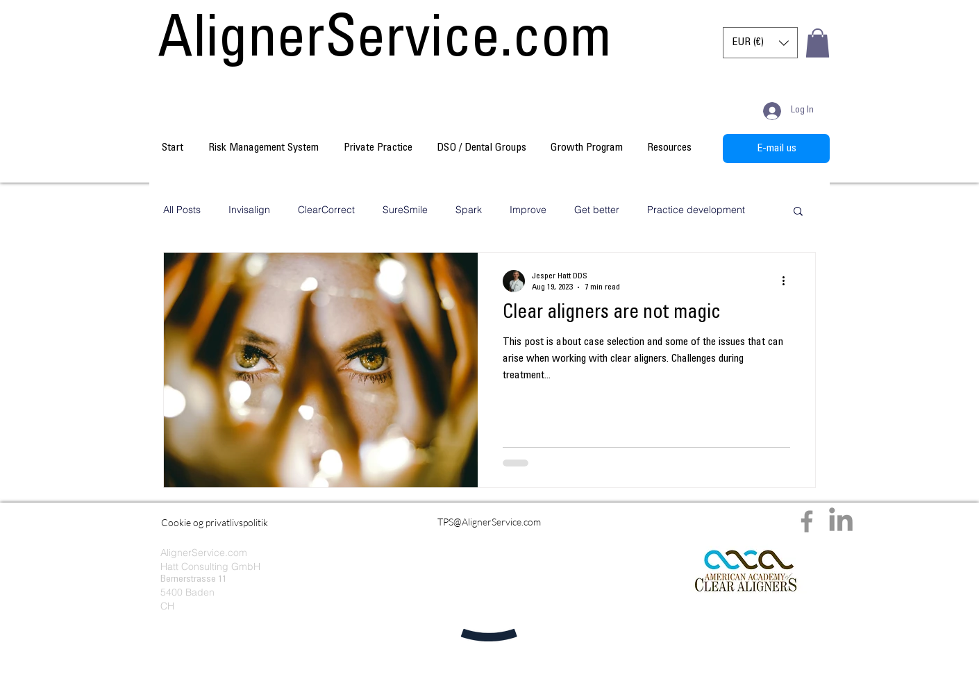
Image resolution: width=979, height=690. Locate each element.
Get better (596, 210)
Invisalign (249, 210)
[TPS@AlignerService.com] (489, 521)
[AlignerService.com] (384, 43)
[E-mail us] (776, 148)
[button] (760, 42)
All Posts (182, 210)
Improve (528, 210)
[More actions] (788, 281)
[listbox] (760, 42)
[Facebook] (806, 521)
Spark (468, 210)
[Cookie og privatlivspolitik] (214, 522)
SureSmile (405, 210)
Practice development (696, 210)
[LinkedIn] (840, 521)
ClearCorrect (326, 210)
